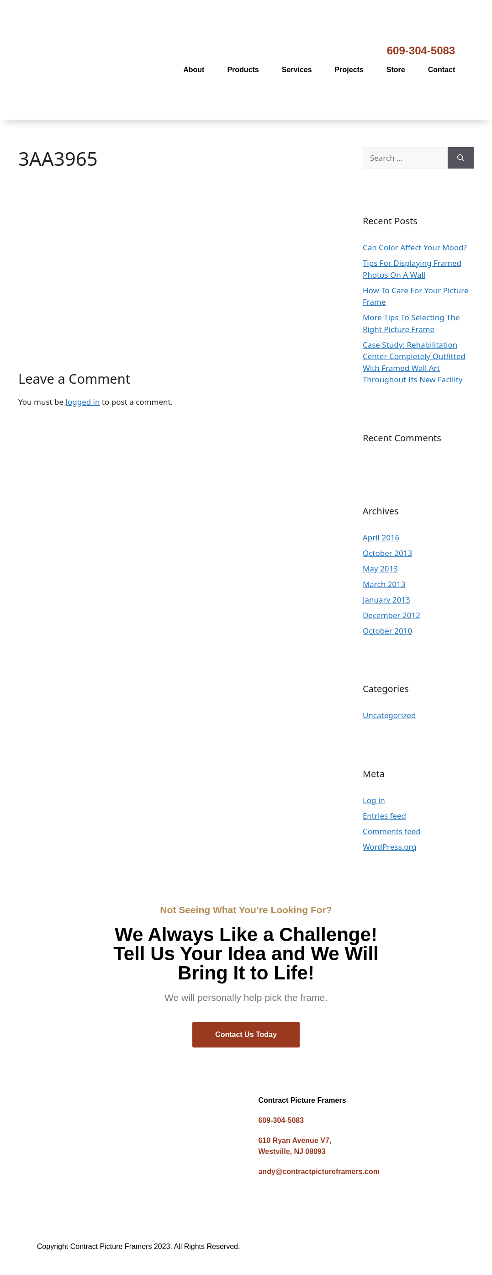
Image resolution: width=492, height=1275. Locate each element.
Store (395, 70)
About (193, 70)
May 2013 (380, 568)
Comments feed (392, 831)
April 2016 (381, 537)
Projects (349, 70)
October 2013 (387, 553)
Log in (374, 800)
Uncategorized (389, 715)
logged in (83, 402)
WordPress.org (390, 846)
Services (297, 70)
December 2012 (391, 615)
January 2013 (386, 599)
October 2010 (387, 630)
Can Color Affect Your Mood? (415, 247)
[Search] (461, 158)
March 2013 (384, 584)
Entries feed (384, 815)
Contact (441, 70)
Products (243, 70)
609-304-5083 (421, 50)
